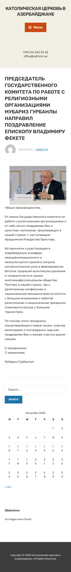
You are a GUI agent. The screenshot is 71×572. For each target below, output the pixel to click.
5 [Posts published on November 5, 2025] (27, 437)
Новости (42, 149)
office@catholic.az (36, 56)
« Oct (8, 487)
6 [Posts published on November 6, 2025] (35, 437)
